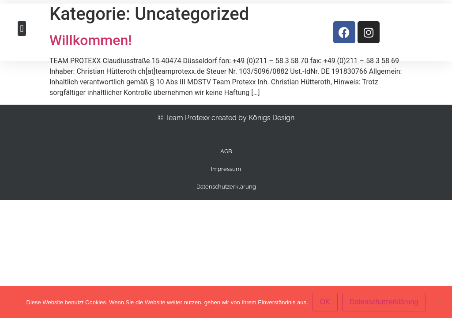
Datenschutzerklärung (226, 186)
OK (325, 302)
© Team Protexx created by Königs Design (226, 118)
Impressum (226, 169)
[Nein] (441, 302)
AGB (226, 151)
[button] (22, 28)
